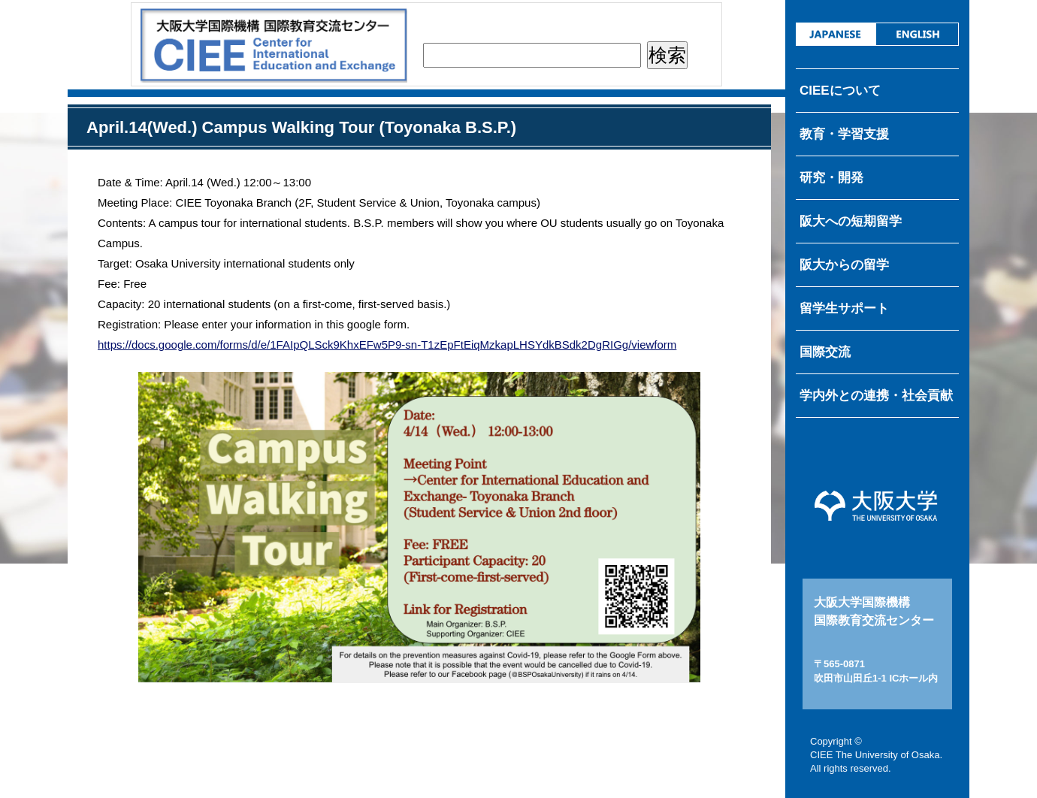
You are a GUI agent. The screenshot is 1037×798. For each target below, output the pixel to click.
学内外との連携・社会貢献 (876, 395)
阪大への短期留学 (851, 221)
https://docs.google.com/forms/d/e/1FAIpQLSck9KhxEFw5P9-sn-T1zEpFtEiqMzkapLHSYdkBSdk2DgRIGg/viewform (387, 344)
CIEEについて (840, 90)
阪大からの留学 (844, 265)
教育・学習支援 (844, 134)
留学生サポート (844, 308)
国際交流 (825, 352)
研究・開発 (831, 178)
